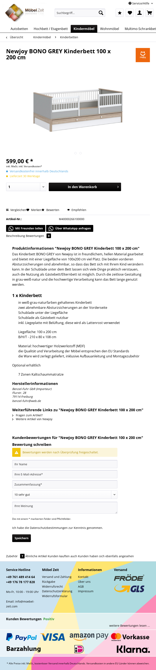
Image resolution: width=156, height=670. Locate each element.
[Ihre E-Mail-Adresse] (64, 474)
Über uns (84, 582)
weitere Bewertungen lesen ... (129, 625)
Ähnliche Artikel (36, 556)
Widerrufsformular (55, 596)
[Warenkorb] (149, 13)
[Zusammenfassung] (64, 484)
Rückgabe (48, 582)
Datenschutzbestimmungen (49, 528)
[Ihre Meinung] (64, 508)
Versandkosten (94, 663)
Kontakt (83, 577)
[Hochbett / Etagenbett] (51, 29)
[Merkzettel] (130, 13)
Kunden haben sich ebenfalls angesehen (106, 556)
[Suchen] (101, 13)
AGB (81, 586)
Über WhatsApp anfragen (70, 228)
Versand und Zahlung (57, 577)
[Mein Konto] (139, 13)
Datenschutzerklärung (57, 591)
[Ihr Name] (64, 464)
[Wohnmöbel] (109, 29)
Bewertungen (38, 236)
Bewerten (50, 210)
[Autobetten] (19, 29)
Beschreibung (15, 236)
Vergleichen (16, 210)
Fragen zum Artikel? (27, 415)
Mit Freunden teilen (26, 228)
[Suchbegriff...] (80, 13)
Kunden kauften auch (62, 556)
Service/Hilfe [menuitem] (139, 3)
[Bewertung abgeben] (64, 494)
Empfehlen (76, 210)
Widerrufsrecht (52, 586)
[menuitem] (80, 15)
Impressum (85, 591)
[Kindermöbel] (84, 29)
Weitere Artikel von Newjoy (32, 419)
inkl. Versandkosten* (30, 166)
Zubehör (15, 556)
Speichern (21, 538)
